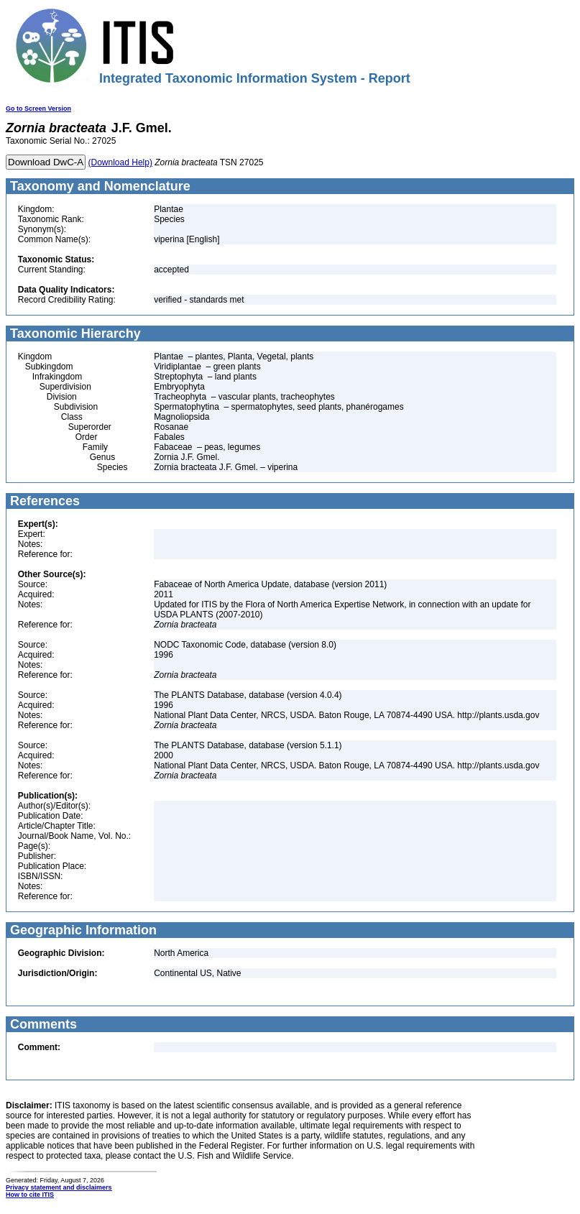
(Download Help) (120, 162)
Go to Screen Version (38, 108)
